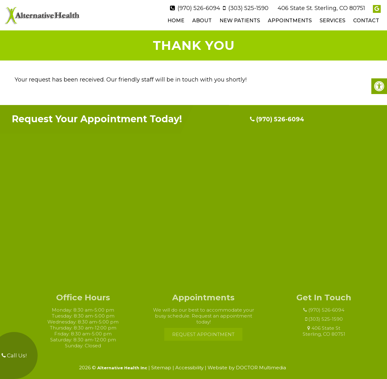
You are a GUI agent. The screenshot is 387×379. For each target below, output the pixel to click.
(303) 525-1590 (248, 6)
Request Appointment (209, 331)
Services (332, 19)
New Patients (240, 19)
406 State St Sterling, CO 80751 (329, 328)
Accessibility (189, 364)
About (202, 19)
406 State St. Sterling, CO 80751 (321, 6)
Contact (366, 19)
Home (175, 19)
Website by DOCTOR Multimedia (247, 364)
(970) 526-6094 (199, 6)
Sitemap (161, 364)
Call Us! (14, 355)
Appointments (290, 19)
